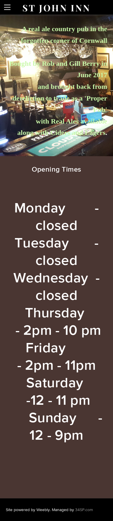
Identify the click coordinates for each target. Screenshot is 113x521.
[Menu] (7, 7)
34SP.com (84, 509)
